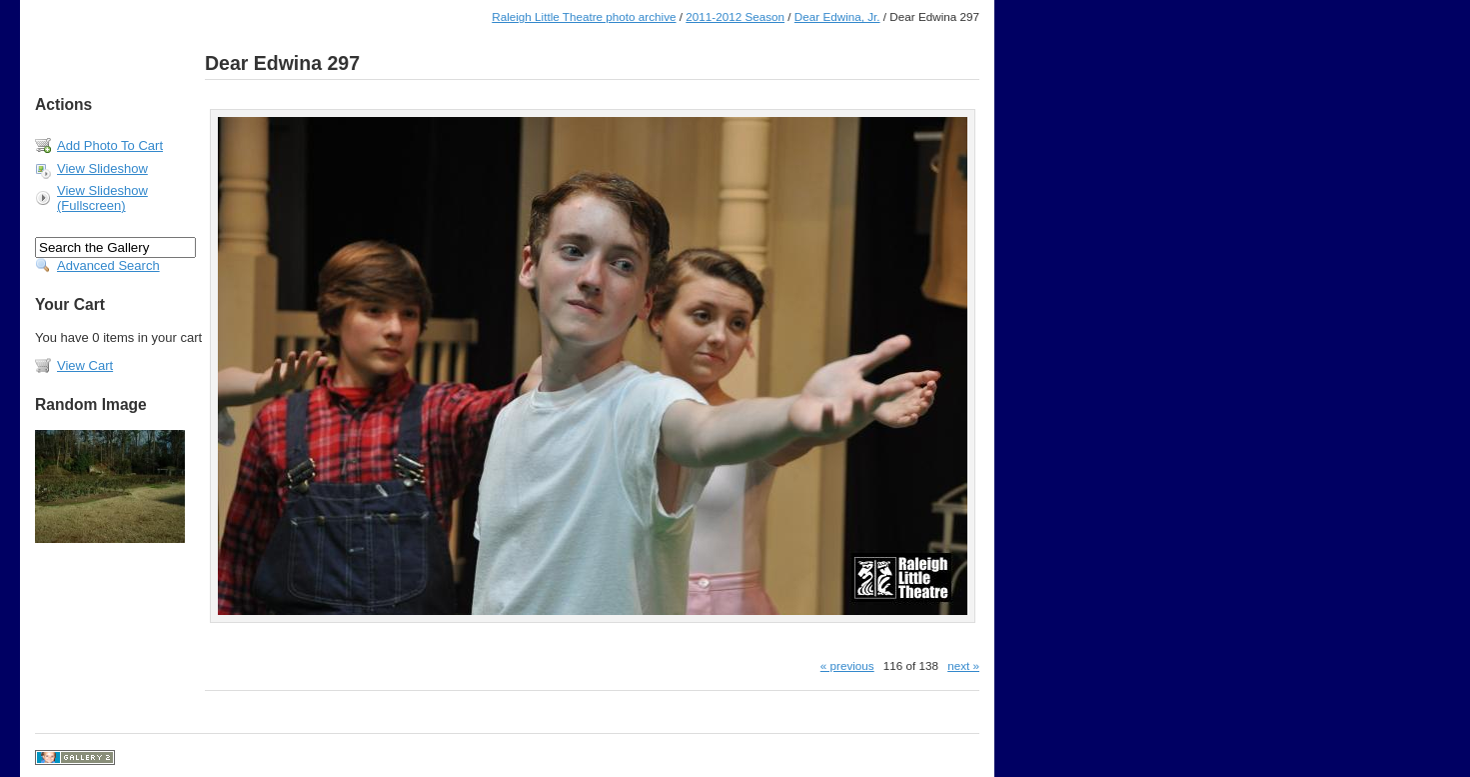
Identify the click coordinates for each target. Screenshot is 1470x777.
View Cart (85, 365)
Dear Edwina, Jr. (837, 16)
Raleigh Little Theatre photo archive (584, 16)
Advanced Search (108, 265)
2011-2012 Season (735, 16)
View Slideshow (102, 168)
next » (963, 665)
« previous (847, 665)
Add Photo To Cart (110, 145)
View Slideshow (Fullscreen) (102, 198)
